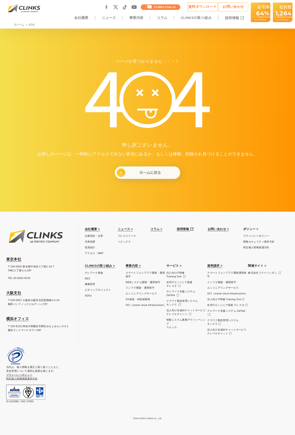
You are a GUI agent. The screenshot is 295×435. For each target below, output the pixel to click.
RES (87, 278)
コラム (162, 18)
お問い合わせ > (218, 229)
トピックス (124, 241)
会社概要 (81, 18)
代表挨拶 (90, 241)
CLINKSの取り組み (196, 18)
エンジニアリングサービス (141, 293)
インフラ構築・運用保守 (140, 287)
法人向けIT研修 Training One (224, 299)
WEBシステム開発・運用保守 (143, 282)
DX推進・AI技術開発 (138, 299)
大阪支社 (13, 293)
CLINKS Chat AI (160, 6)
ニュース (109, 18)
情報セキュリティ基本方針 (258, 241)
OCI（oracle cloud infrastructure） (146, 305)
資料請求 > (214, 265)
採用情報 (232, 18)
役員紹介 (90, 247)
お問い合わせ (233, 7)
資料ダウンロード (202, 7)
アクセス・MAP (94, 253)
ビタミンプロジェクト (98, 289)
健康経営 (90, 284)
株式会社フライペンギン (262, 272)
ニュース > (125, 229)
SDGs (88, 295)
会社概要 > (92, 229)
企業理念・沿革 (94, 235)
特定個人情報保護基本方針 (22, 378)
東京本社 (13, 259)
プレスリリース (127, 235)
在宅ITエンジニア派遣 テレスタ (225, 305)
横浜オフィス (17, 319)
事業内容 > (133, 265)
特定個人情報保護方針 (256, 247)
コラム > (156, 229)
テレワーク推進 (94, 272)
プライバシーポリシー (256, 235)
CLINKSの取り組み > (100, 265)
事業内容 (136, 18)
